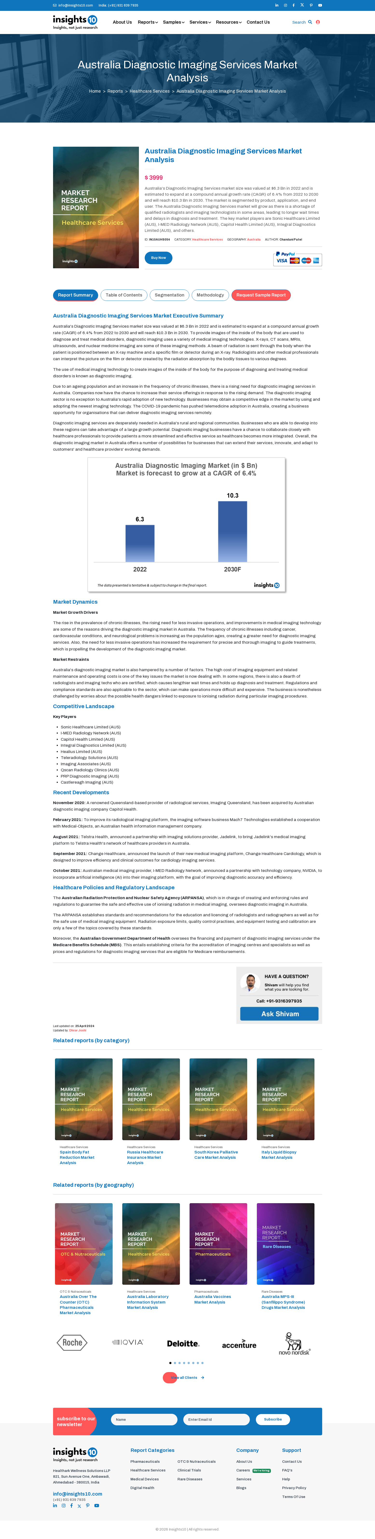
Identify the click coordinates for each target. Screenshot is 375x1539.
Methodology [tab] (210, 296)
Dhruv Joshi (77, 1031)
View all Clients (187, 1378)
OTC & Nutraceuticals (196, 1462)
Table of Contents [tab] (124, 296)
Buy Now (158, 259)
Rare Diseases (189, 1480)
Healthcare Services (150, 92)
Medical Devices (144, 1480)
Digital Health (142, 1489)
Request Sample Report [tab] (261, 296)
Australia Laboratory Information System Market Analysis (148, 1303)
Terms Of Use (293, 1498)
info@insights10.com (73, 5)
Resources (230, 23)
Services (201, 23)
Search (299, 23)
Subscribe (273, 1420)
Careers (253, 1472)
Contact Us (261, 23)
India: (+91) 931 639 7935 (118, 5)
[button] (170, 1364)
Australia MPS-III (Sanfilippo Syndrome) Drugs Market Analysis (283, 1303)
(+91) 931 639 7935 (69, 1501)
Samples (175, 23)
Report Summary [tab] (75, 296)
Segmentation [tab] (169, 296)
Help (286, 1480)
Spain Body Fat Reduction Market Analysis (77, 1158)
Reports (149, 23)
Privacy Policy (294, 1489)
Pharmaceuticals (145, 1462)
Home (94, 92)
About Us (125, 23)
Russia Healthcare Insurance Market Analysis (145, 1158)
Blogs (241, 1489)
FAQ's (287, 1471)
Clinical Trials (189, 1471)
